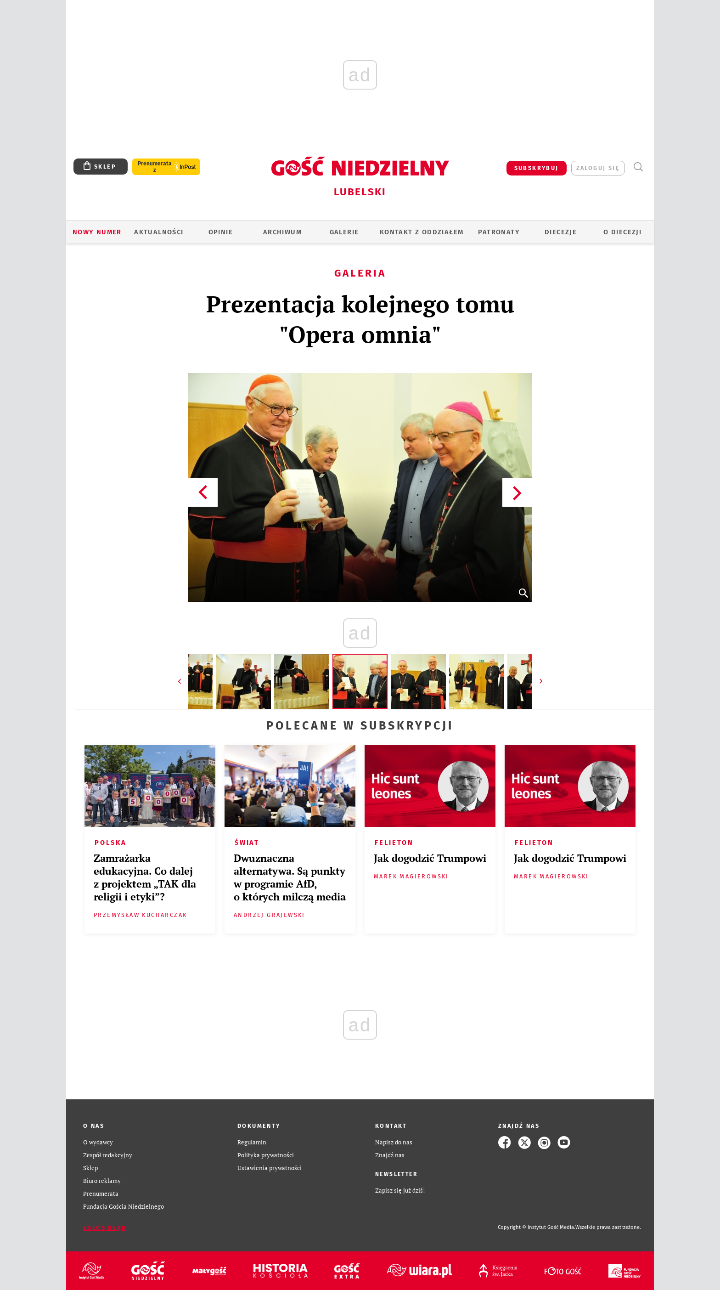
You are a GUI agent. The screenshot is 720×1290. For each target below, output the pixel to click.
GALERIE (344, 232)
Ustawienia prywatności (269, 1168)
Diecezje (561, 232)
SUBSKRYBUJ (536, 167)
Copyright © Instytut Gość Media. (536, 1227)
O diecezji (622, 232)
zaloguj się (598, 167)
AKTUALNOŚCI (158, 232)
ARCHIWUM (282, 232)
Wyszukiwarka (638, 166)
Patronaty (499, 232)
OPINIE (220, 232)
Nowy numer (97, 232)
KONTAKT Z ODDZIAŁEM (422, 232)
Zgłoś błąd (104, 1227)
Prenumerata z (155, 166)
